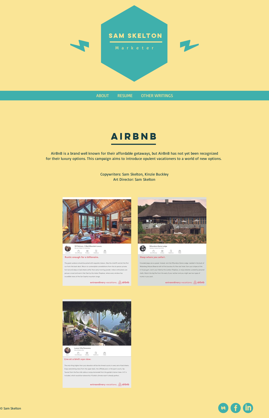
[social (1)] (236, 408)
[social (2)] (248, 408)
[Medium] (223, 408)
